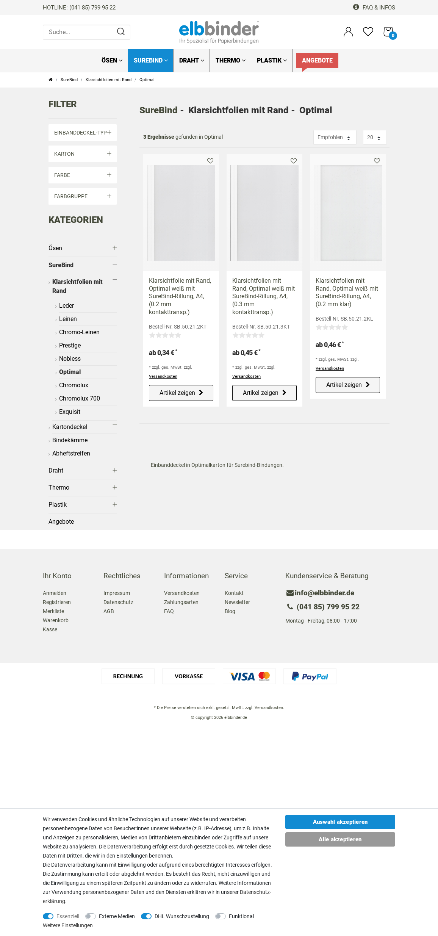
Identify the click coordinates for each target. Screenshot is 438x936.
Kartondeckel (69, 426)
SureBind (151, 60)
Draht (191, 60)
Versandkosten (163, 376)
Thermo (231, 60)
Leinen (68, 318)
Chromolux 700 (79, 398)
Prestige (70, 345)
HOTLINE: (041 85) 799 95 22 (79, 7)
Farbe (82, 175)
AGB (108, 611)
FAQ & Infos (374, 7)
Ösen (112, 60)
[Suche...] (86, 32)
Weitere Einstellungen (68, 925)
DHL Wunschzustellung (182, 916)
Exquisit (69, 411)
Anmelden (54, 593)
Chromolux (73, 385)
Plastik (272, 60)
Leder (66, 305)
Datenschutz (118, 602)
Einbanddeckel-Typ (82, 133)
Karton (82, 154)
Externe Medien (117, 916)
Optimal (70, 372)
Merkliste (210, 161)
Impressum (116, 593)
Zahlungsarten (181, 602)
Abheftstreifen (71, 453)
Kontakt (234, 593)
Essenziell (67, 916)
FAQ (169, 611)
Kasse (50, 629)
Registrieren (57, 602)
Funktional (241, 916)
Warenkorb (56, 620)
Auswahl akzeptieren (340, 822)
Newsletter (237, 602)
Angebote (317, 60)
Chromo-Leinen (79, 332)
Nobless (70, 358)
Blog (230, 611)
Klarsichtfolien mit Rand (108, 79)
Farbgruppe (82, 196)
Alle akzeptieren (340, 839)
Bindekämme (70, 440)
